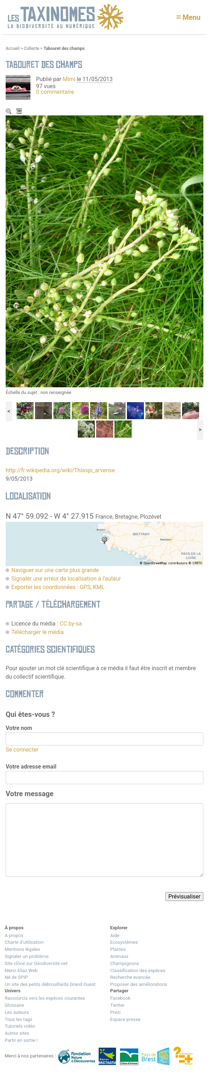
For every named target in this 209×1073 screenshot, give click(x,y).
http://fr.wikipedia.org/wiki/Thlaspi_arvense (60, 470)
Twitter (117, 1005)
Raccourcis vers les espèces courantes (45, 998)
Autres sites (17, 1033)
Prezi (115, 1012)
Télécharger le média (19, 111)
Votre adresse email (31, 766)
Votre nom (19, 728)
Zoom (9, 111)
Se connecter (22, 749)
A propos (14, 935)
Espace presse (125, 1019)
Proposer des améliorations (138, 984)
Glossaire (14, 1005)
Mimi (70, 79)
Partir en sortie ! (21, 1040)
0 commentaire (55, 92)
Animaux (119, 956)
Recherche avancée (130, 977)
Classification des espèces (137, 970)
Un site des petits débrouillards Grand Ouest (50, 984)
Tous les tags (18, 1019)
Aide (114, 935)
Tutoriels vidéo (20, 1026)
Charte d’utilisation (24, 942)
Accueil (12, 48)
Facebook (120, 998)
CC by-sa (71, 623)
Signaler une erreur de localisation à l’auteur (66, 578)
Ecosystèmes (124, 942)
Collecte (31, 48)
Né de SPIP (16, 977)
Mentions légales (22, 949)
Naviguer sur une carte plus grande (55, 570)
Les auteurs (17, 1012)
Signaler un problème (26, 956)
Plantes (118, 949)
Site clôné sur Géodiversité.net (36, 963)
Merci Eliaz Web (21, 970)
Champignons (124, 963)
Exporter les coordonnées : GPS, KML (58, 587)
